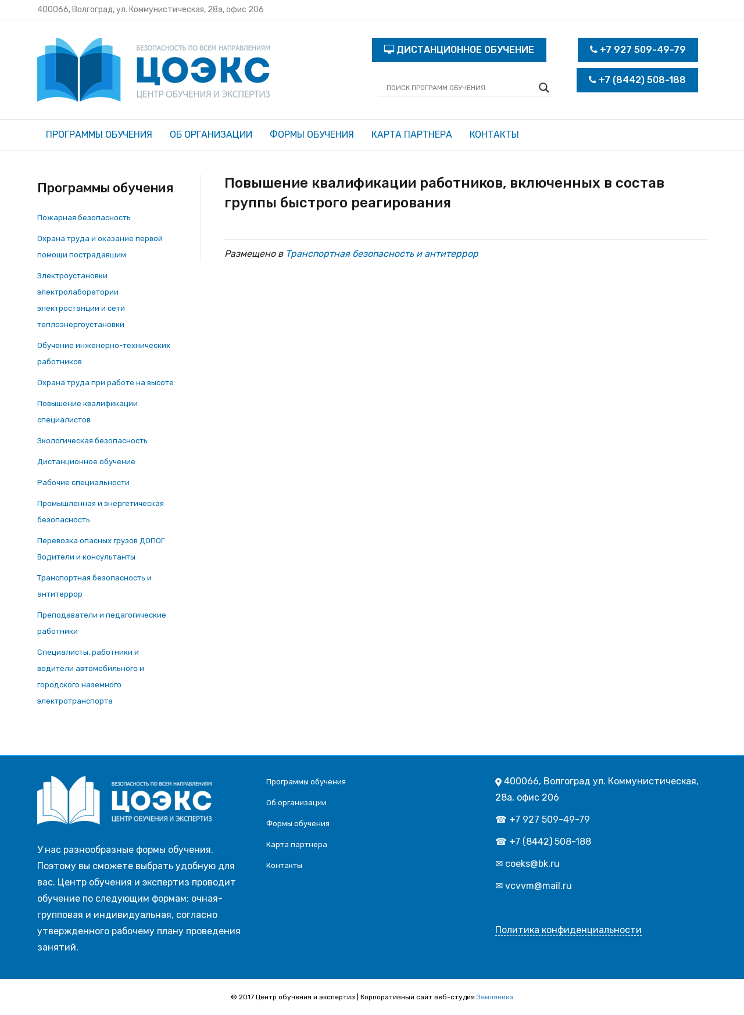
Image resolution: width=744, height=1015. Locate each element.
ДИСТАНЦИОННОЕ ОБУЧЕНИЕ (459, 49)
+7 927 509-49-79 (638, 49)
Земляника (495, 997)
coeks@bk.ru (532, 863)
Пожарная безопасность (84, 217)
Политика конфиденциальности (568, 929)
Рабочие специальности (83, 482)
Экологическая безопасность (92, 440)
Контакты (494, 134)
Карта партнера (411, 134)
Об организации (211, 134)
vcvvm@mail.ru (538, 885)
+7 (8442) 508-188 (637, 79)
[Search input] (460, 88)
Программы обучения (99, 134)
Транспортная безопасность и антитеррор (381, 253)
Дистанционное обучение (86, 461)
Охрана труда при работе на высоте (105, 382)
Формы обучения (312, 134)
